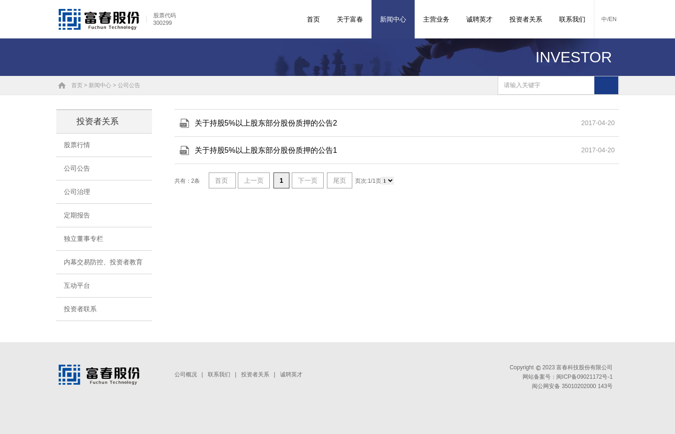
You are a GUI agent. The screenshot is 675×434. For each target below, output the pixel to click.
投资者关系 (525, 19)
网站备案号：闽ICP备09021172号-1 (568, 377)
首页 (313, 19)
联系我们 (572, 19)
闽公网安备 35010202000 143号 (572, 386)
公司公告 (129, 85)
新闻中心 (393, 19)
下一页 (308, 180)
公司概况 (185, 374)
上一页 (254, 180)
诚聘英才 (479, 19)
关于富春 (350, 19)
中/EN (608, 19)
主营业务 (436, 19)
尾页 (339, 180)
